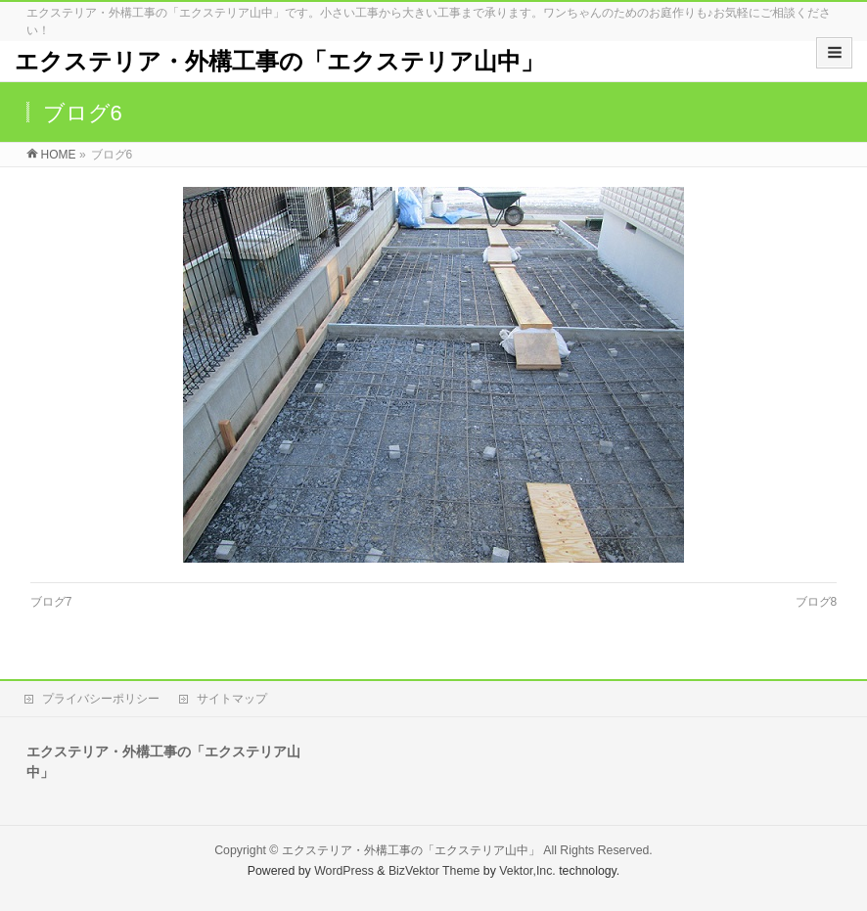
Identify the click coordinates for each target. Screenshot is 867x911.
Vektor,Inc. (527, 871)
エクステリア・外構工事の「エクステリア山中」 (279, 61)
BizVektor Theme (434, 871)
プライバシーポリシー (101, 699)
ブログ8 (817, 602)
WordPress (344, 871)
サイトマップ (232, 699)
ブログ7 (51, 602)
